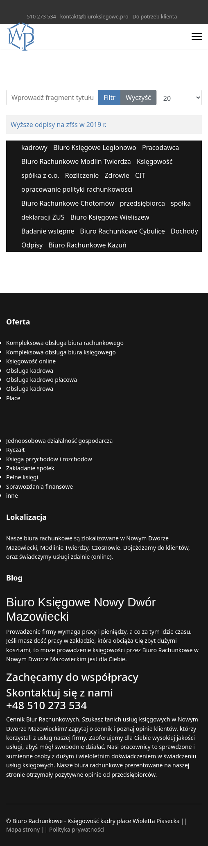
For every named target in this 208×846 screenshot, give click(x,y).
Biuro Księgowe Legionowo (94, 147)
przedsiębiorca (142, 203)
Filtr (109, 97)
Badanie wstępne (47, 231)
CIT (140, 175)
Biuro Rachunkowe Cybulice (122, 231)
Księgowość (155, 161)
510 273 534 (41, 16)
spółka (181, 203)
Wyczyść (138, 97)
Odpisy (32, 244)
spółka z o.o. (40, 175)
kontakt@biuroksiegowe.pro (94, 16)
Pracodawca (160, 147)
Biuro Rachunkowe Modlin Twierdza (76, 161)
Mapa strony (23, 829)
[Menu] (197, 36)
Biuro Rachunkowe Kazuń (87, 244)
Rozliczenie (82, 175)
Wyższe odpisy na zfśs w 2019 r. (58, 124)
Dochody (184, 231)
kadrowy (34, 147)
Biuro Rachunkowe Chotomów (67, 203)
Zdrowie (116, 175)
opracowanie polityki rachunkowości (76, 189)
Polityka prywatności (76, 829)
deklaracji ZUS (43, 217)
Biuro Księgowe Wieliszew (109, 217)
